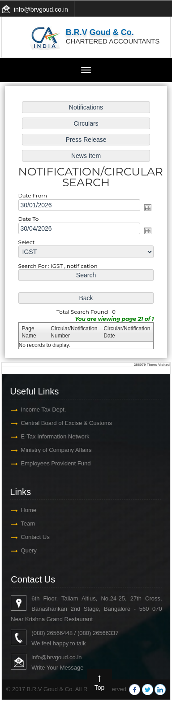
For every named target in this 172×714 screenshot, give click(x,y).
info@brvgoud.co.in (41, 9)
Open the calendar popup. (145, 207)
